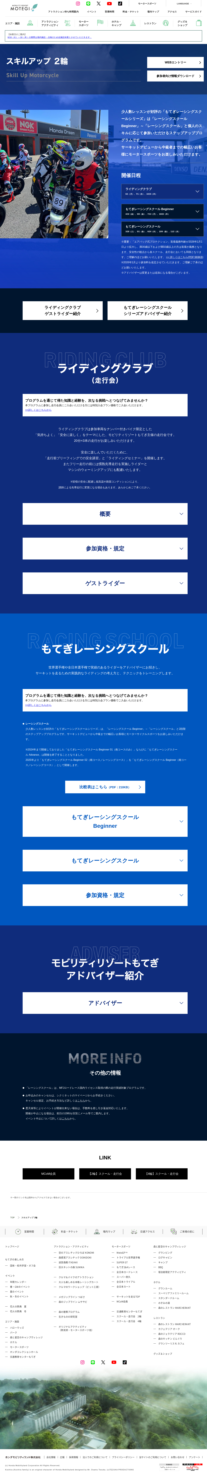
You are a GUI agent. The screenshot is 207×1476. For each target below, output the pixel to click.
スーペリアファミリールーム (173, 1293)
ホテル (13, 1342)
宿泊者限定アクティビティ (172, 1272)
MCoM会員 (48, 1173)
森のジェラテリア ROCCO (171, 1333)
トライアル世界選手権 (128, 1257)
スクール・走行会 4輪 (129, 1321)
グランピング (165, 1252)
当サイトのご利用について (152, 1457)
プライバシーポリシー (123, 1457)
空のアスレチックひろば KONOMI (76, 1252)
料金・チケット (131, 12)
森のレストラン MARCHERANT (174, 1307)
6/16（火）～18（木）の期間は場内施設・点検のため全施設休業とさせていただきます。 (50, 37)
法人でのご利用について (95, 1457)
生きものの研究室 (68, 1316)
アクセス (172, 12)
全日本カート (124, 1286)
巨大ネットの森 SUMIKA (71, 1267)
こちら (81, 1100)
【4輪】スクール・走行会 (162, 1173)
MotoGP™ (122, 1252)
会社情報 (50, 1457)
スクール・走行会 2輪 (129, 1316)
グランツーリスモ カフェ (171, 1343)
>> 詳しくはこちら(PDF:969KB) (184, 257)
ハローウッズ (17, 1327)
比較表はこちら (105, 787)
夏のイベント (17, 1291)
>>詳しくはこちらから (38, 410)
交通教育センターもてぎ (23, 1356)
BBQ (160, 1267)
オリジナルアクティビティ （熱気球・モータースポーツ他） (76, 1328)
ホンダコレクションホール (24, 1351)
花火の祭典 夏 (18, 1306)
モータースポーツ (147, 3)
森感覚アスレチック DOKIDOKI (75, 1257)
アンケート (194, 1457)
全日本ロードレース (127, 1272)
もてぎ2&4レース (126, 1267)
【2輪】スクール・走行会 (105, 1173)
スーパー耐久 (124, 1276)
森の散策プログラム (69, 1311)
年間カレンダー (18, 1281)
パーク (13, 1332)
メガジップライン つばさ (72, 1296)
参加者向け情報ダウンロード (175, 76)
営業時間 (109, 12)
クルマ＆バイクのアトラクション (76, 1277)
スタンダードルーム (168, 1298)
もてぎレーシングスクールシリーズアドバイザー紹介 (148, 310)
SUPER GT (122, 1262)
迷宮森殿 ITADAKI (68, 1262)
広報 (62, 1457)
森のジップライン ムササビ (73, 1301)
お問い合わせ (177, 1457)
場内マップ (153, 12)
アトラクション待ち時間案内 (63, 12)
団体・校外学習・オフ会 (23, 1265)
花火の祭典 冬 (18, 1311)
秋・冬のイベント (19, 1296)
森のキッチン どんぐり (170, 1338)
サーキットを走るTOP (128, 1296)
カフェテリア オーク (169, 1328)
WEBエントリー (175, 62)
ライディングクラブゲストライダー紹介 (62, 310)
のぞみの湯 (164, 1302)
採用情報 (73, 1457)
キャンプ (163, 1262)
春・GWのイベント (20, 1286)
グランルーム (165, 1288)
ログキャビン (165, 1257)
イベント (91, 12)
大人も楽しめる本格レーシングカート (78, 1282)
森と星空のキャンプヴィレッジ (26, 1337)
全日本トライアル (126, 1281)
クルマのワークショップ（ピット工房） (80, 1286)
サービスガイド (193, 12)
